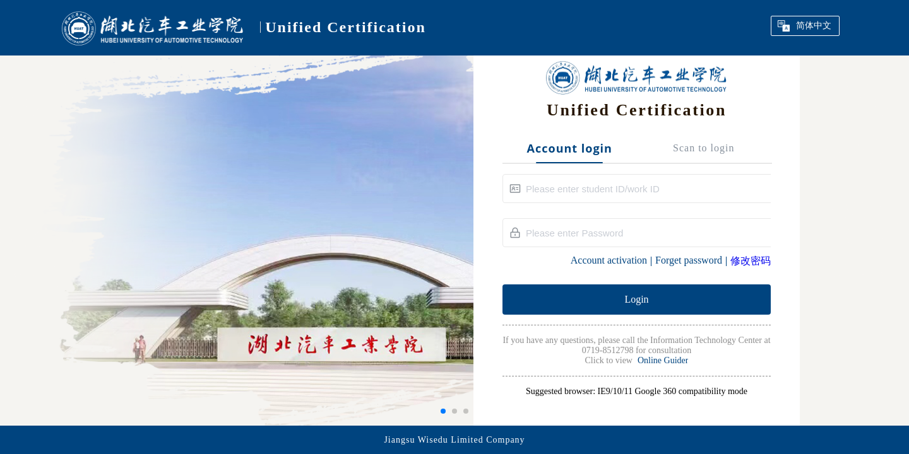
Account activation (609, 260)
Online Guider (663, 360)
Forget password (688, 260)
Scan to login (703, 148)
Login (636, 299)
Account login (569, 149)
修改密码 (750, 260)
